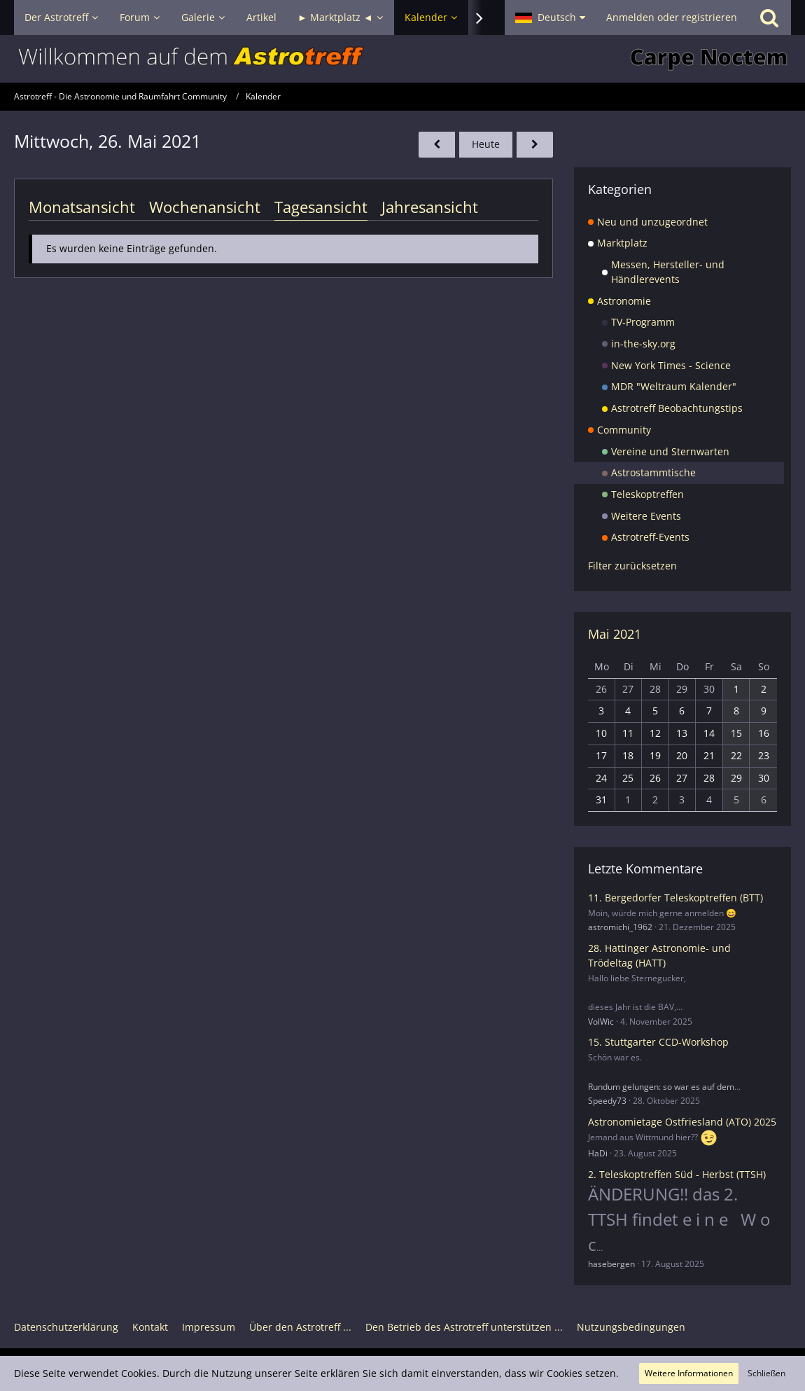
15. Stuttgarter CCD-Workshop (658, 1042)
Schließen (766, 1373)
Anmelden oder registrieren (671, 17)
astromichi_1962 (620, 927)
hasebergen (611, 1264)
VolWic (601, 1021)
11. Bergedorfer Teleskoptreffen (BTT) (675, 897)
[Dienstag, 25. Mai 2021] (437, 145)
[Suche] (769, 17)
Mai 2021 (614, 633)
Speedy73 (607, 1101)
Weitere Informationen (689, 1373)
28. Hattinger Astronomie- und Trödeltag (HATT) (659, 955)
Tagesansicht (321, 206)
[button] (550, 17)
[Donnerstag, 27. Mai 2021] (535, 145)
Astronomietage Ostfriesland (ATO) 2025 (682, 1121)
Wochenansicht (204, 206)
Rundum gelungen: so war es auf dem (661, 1087)
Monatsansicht (82, 206)
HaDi (598, 1153)
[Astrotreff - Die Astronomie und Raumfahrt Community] (402, 59)
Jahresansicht (430, 206)
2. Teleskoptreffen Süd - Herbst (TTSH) (677, 1174)
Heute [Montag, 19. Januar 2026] (486, 144)
